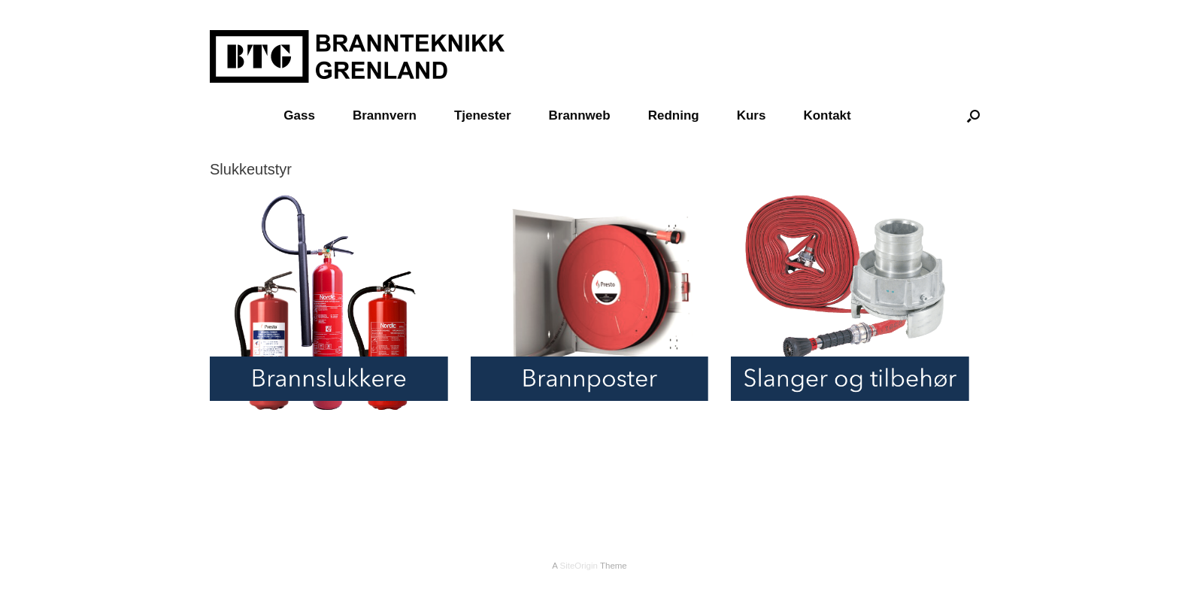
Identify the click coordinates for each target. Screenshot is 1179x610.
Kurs (751, 115)
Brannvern (385, 115)
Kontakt (826, 115)
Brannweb (580, 115)
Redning (673, 115)
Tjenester (482, 115)
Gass (299, 115)
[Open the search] (973, 115)
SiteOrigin (578, 565)
